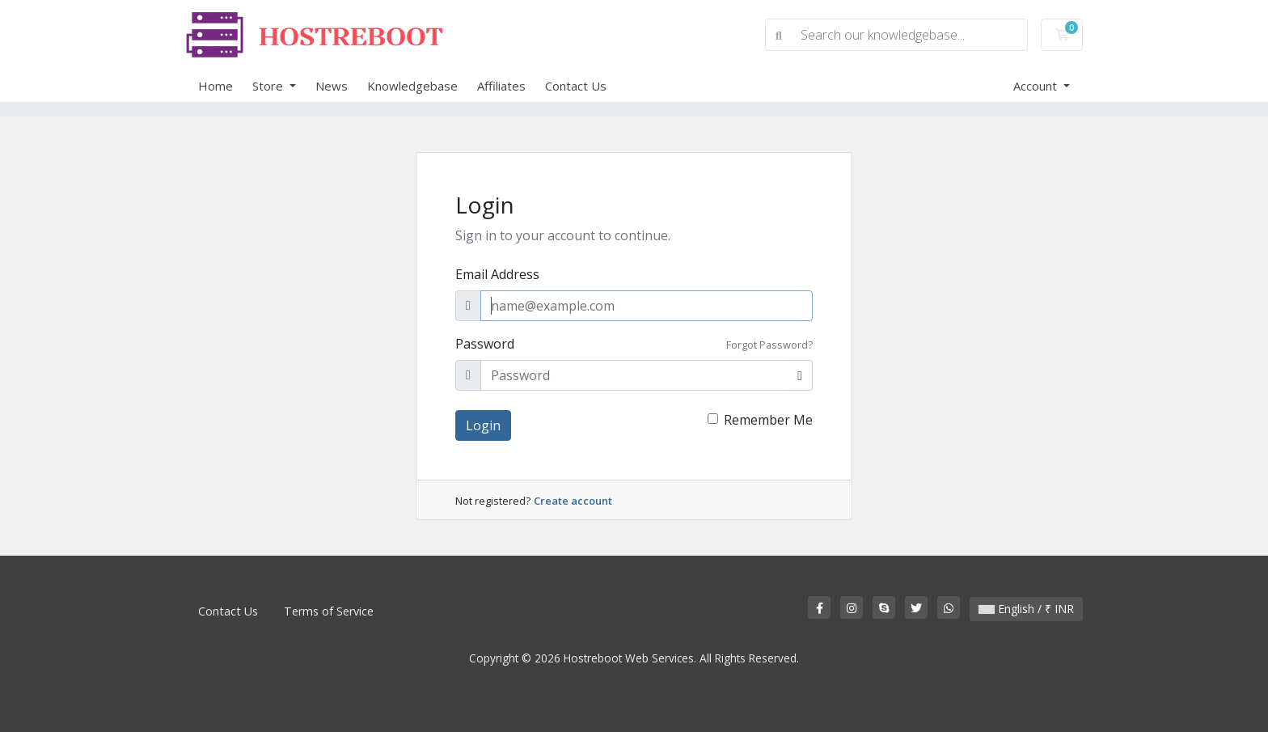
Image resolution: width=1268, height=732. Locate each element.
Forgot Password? (769, 344)
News (331, 86)
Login (483, 425)
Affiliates (501, 86)
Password (484, 344)
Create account (573, 500)
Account (1036, 86)
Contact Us (576, 86)
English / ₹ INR (1026, 608)
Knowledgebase (412, 86)
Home (215, 86)
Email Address (497, 274)
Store (269, 86)
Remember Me (768, 420)
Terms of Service (329, 611)
